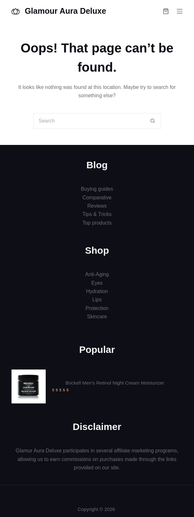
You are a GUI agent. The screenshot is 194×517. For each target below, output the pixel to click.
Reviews (96, 206)
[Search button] (153, 121)
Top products (97, 223)
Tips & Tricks (97, 214)
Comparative (97, 197)
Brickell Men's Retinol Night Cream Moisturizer (115, 383)
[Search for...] (89, 121)
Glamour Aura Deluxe (65, 10)
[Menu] (179, 11)
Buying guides (97, 189)
